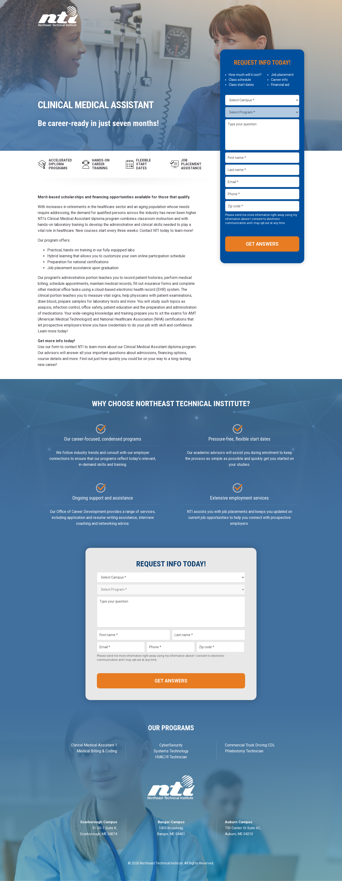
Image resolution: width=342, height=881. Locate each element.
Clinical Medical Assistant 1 (94, 745)
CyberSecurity (171, 745)
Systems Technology (171, 751)
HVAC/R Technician (171, 757)
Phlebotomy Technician (244, 751)
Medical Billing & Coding (97, 751)
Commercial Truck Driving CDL (250, 745)
